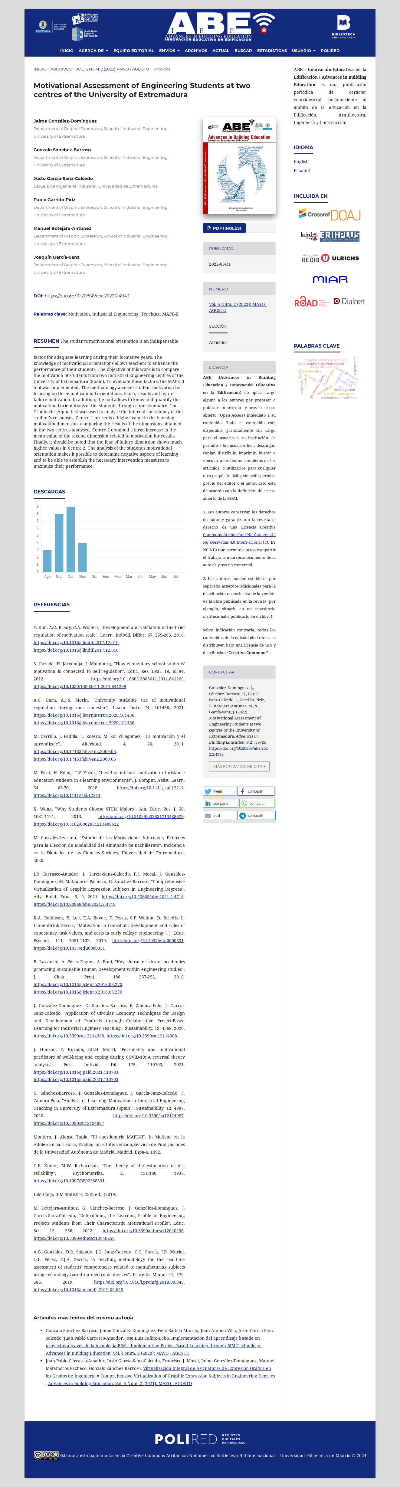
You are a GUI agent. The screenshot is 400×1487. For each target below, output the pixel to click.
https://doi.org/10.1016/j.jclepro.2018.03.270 (78, 984)
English (301, 161)
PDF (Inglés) (226, 228)
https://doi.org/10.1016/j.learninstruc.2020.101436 (84, 715)
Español (302, 170)
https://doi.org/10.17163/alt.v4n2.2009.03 (75, 751)
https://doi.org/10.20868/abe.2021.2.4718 (143, 896)
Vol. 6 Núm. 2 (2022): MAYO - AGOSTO (112, 69)
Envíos (167, 50)
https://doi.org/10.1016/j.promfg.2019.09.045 (139, 1282)
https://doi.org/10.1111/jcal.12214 (150, 788)
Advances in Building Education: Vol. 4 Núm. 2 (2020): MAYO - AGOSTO (117, 1353)
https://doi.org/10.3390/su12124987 (148, 1116)
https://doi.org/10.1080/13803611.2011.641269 (137, 679)
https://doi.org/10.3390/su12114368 (69, 1036)
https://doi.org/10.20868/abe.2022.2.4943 (87, 296)
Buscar (243, 50)
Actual (220, 50)
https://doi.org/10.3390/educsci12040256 (143, 1230)
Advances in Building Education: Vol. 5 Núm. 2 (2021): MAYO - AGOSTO (120, 1383)
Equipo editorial (133, 50)
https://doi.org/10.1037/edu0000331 (148, 940)
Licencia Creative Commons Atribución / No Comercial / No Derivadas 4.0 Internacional (239, 534)
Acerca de (92, 50)
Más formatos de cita (237, 766)
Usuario (302, 50)
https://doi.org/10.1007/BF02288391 (69, 1181)
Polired (330, 50)
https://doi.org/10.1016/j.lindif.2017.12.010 (76, 642)
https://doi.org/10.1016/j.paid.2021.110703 (76, 1072)
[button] (219, 791)
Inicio (67, 50)
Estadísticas (272, 50)
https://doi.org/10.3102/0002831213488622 (141, 816)
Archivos (196, 50)
